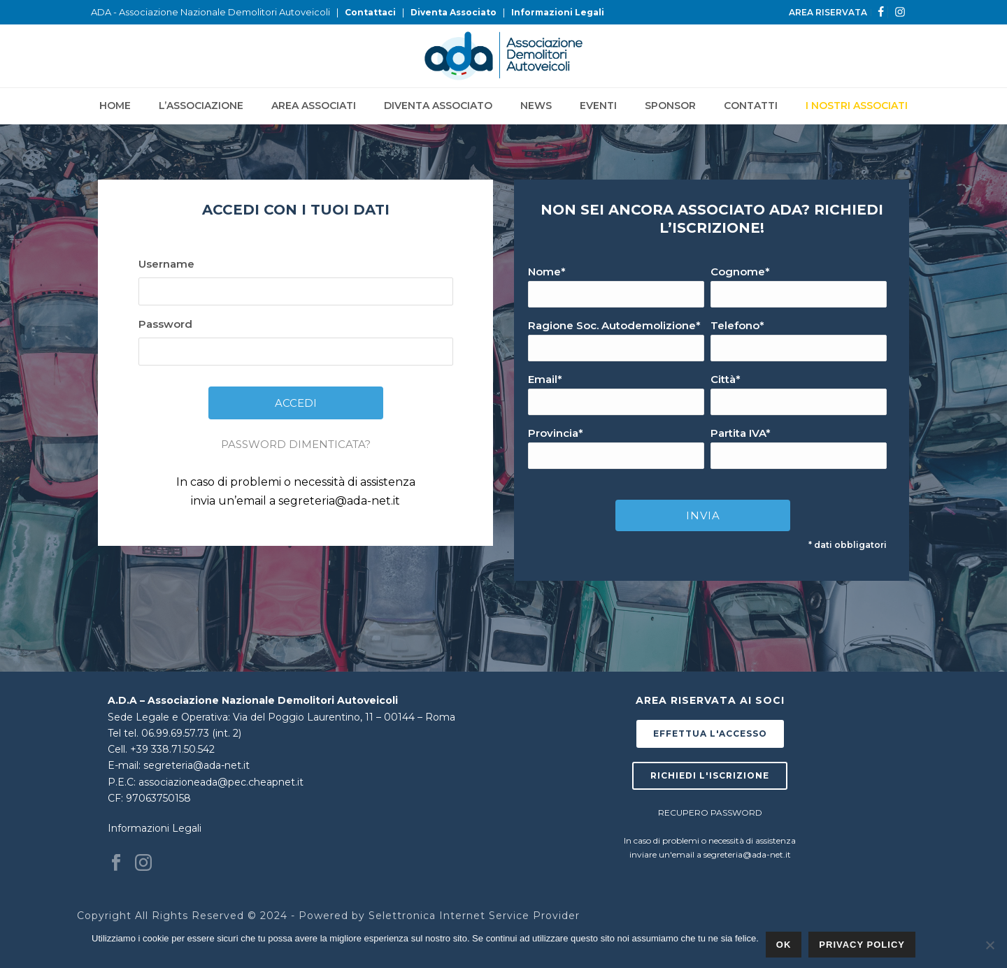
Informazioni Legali (557, 12)
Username (166, 263)
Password (165, 324)
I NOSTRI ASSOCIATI (857, 105)
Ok (784, 944)
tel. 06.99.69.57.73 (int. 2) (182, 733)
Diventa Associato (453, 12)
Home (115, 105)
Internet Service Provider (509, 915)
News (536, 105)
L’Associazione (201, 105)
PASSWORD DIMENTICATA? (296, 444)
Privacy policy (862, 944)
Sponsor (670, 105)
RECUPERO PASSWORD (710, 812)
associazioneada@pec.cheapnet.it (220, 782)
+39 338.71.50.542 (172, 749)
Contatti (751, 105)
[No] (990, 945)
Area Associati (313, 105)
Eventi (598, 105)
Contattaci (370, 12)
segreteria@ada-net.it (339, 500)
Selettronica (402, 915)
